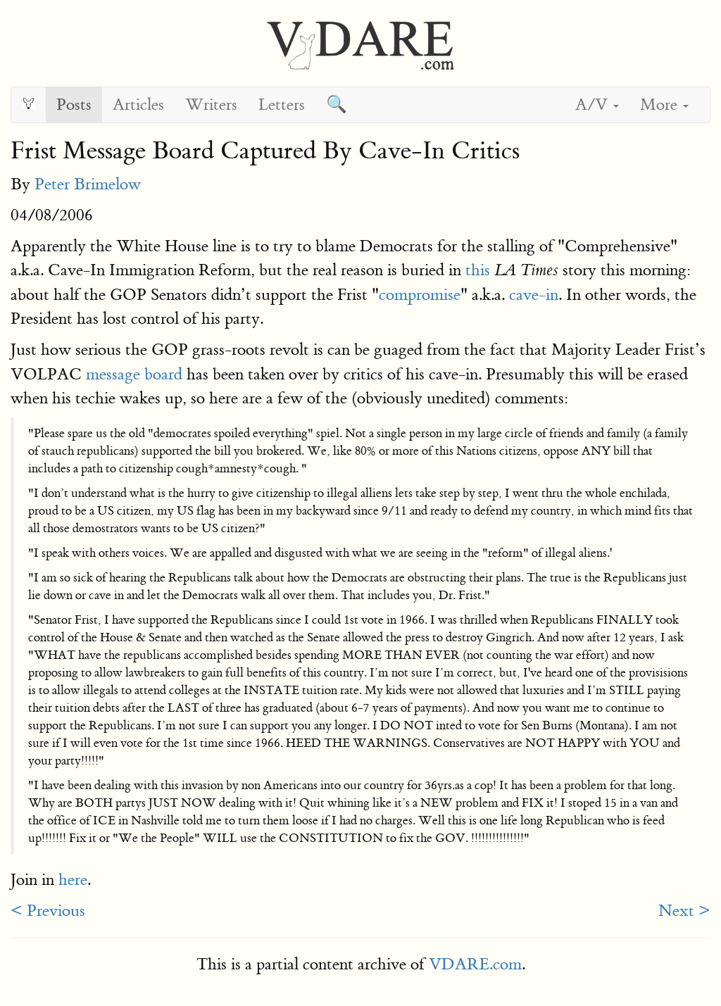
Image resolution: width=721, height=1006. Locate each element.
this (477, 270)
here (72, 879)
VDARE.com (475, 964)
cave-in (533, 294)
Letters (281, 104)
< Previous (48, 910)
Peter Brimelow (88, 184)
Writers (211, 104)
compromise (419, 294)
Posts (74, 104)
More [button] (664, 104)
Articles (138, 104)
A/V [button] (597, 104)
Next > (684, 910)
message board (134, 374)
